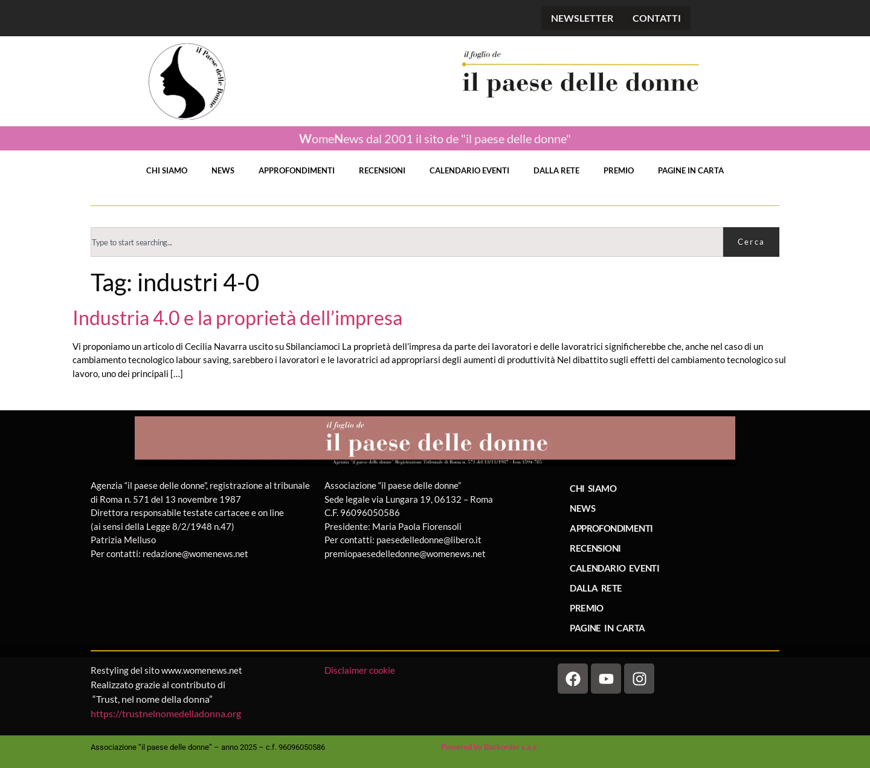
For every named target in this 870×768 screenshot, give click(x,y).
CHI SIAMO (166, 170)
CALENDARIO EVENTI (469, 170)
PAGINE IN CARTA (691, 170)
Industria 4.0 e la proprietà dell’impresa (237, 317)
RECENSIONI (382, 170)
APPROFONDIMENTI (297, 170)
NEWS (222, 170)
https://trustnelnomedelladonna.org (166, 713)
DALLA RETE (556, 170)
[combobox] (407, 242)
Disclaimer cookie (360, 670)
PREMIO (619, 170)
